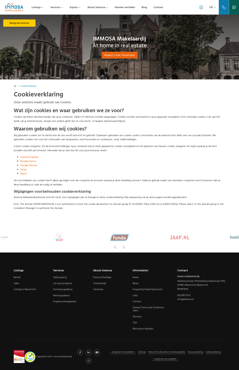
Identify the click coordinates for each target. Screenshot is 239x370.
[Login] (201, 7)
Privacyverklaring (195, 352)
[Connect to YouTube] (97, 352)
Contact (158, 7)
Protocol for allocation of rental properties (166, 352)
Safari (23, 169)
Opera (23, 173)
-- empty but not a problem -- (123, 352)
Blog (144, 7)
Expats (75, 7)
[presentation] (115, 247)
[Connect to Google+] (88, 361)
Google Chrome (28, 165)
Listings (38, 7)
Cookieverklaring (213, 352)
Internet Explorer (29, 157)
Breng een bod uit (19, 23)
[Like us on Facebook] (80, 352)
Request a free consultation (119, 55)
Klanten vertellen (125, 7)
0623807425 (184, 295)
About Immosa (97, 7)
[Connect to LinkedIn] (88, 352)
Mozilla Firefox (28, 161)
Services (56, 7)
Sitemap (142, 352)
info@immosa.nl (185, 299)
